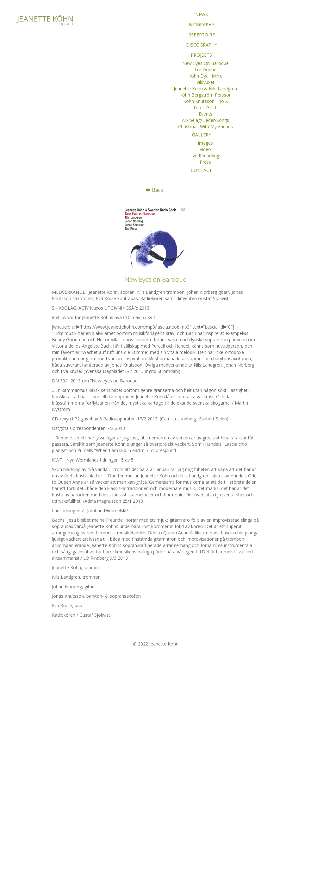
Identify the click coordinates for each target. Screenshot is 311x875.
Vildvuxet (205, 82)
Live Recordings (205, 156)
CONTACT (201, 170)
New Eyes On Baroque (205, 63)
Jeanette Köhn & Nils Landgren (205, 88)
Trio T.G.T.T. (205, 107)
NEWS (201, 14)
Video (205, 149)
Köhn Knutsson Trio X (205, 101)
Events (205, 114)
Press (205, 162)
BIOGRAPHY (201, 25)
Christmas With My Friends (205, 126)
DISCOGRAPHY (201, 45)
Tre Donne (205, 69)
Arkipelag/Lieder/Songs (205, 120)
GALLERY (201, 135)
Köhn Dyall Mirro (205, 76)
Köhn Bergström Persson (205, 95)
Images (205, 143)
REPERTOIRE (201, 35)
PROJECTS (201, 55)
